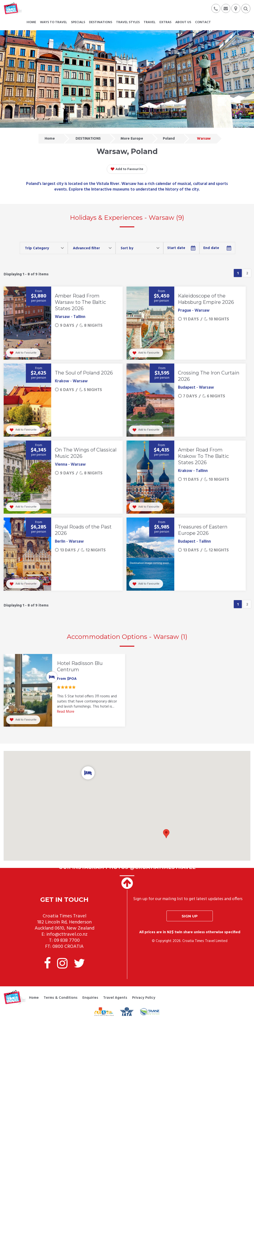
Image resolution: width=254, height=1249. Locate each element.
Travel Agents (115, 990)
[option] (64, 688)
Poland (169, 139)
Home (50, 139)
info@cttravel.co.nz (67, 927)
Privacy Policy (143, 990)
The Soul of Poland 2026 (84, 373)
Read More (65, 712)
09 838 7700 (67, 933)
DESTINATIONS (88, 139)
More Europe (131, 139)
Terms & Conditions (61, 990)
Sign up (190, 908)
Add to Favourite (127, 169)
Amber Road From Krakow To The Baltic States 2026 (203, 456)
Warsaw (204, 139)
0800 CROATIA (68, 939)
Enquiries (90, 990)
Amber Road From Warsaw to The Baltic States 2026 (80, 302)
